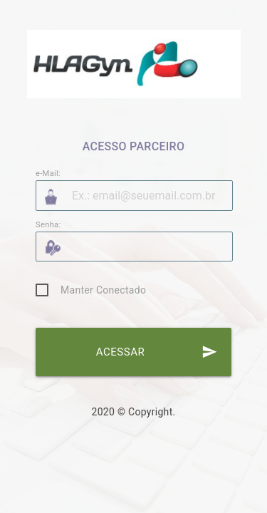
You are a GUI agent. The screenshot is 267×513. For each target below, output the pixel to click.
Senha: (48, 224)
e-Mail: (48, 173)
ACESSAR (156, 352)
